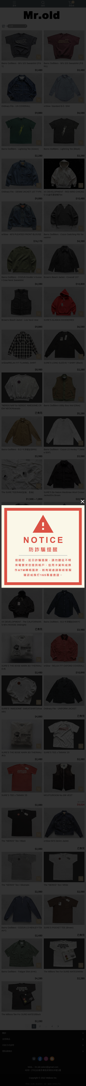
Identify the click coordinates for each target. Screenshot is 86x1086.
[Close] (82, 501)
